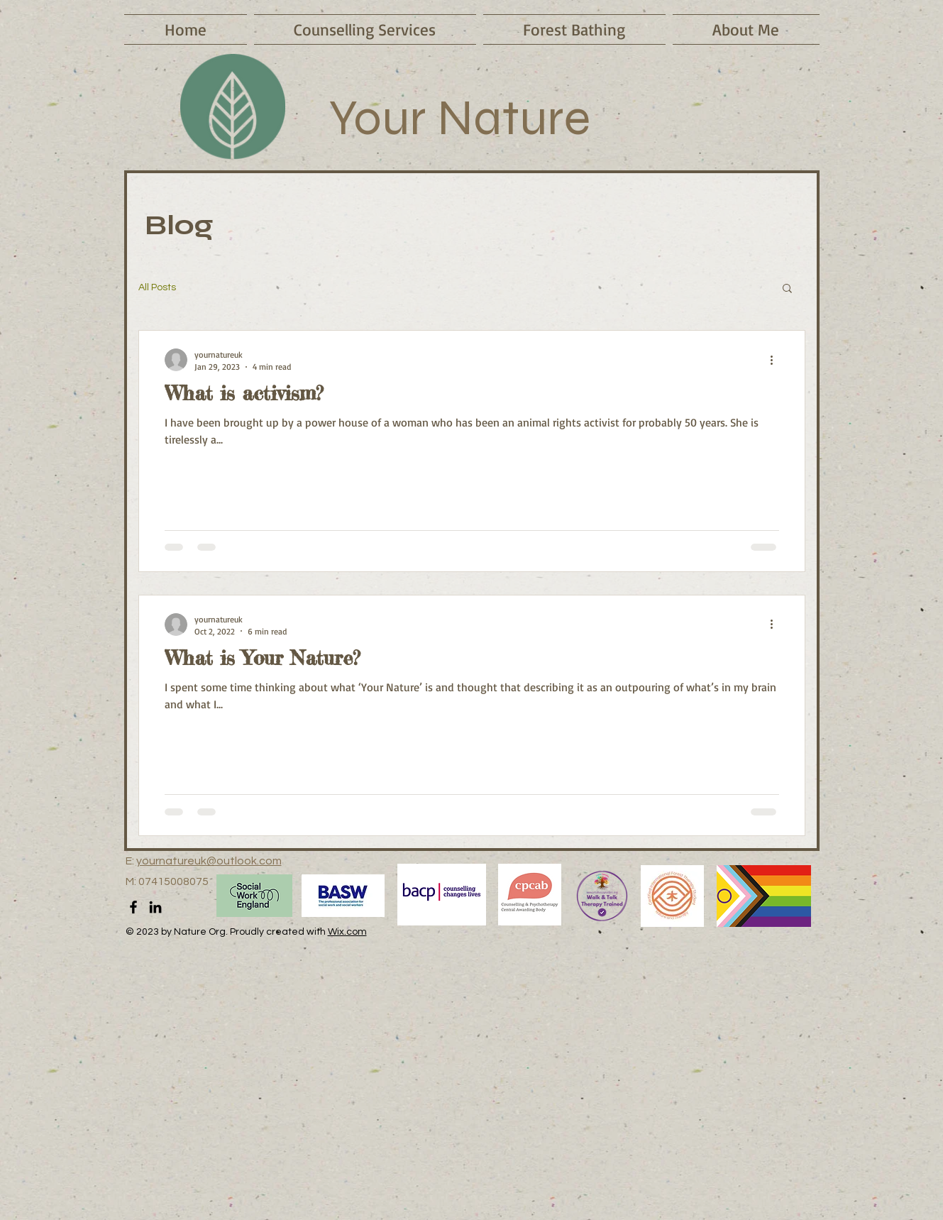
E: (131, 861)
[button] (787, 289)
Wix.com (347, 932)
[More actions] (776, 359)
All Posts (157, 287)
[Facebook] (133, 907)
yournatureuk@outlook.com (209, 861)
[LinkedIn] (155, 907)
